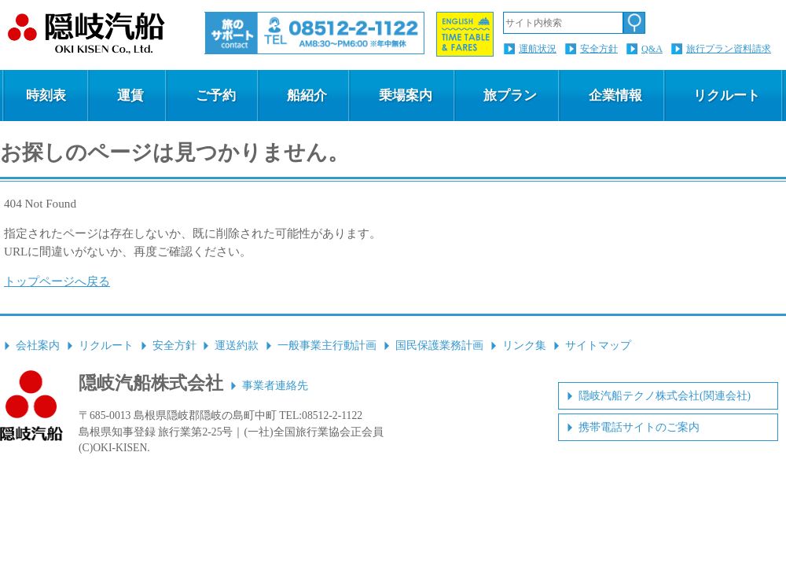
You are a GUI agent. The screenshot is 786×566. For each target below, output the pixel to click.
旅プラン (510, 95)
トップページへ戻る (57, 281)
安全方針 (599, 48)
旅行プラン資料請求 (728, 48)
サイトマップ (598, 345)
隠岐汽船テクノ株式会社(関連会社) (664, 396)
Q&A (652, 48)
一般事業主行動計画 (326, 345)
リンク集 (524, 345)
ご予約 (216, 95)
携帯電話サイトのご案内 (639, 427)
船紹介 (307, 95)
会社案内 (38, 345)
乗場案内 (405, 95)
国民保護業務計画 (439, 345)
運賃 (130, 95)
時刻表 (46, 95)
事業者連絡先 (275, 385)
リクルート (726, 95)
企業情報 (615, 95)
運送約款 (237, 345)
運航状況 (537, 48)
